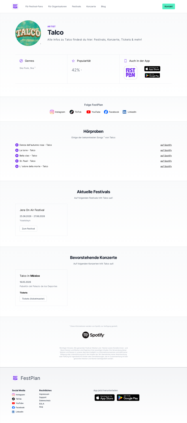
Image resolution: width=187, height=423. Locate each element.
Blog (103, 6)
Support (42, 397)
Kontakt (169, 6)
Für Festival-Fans (34, 6)
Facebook (18, 407)
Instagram (18, 394)
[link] (41, 220)
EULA (41, 404)
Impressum (44, 394)
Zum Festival (28, 228)
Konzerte (91, 6)
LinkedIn (17, 411)
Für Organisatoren (57, 6)
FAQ (41, 407)
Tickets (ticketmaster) (33, 298)
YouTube (17, 403)
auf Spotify (166, 145)
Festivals (76, 6)
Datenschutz (45, 400)
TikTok (17, 399)
